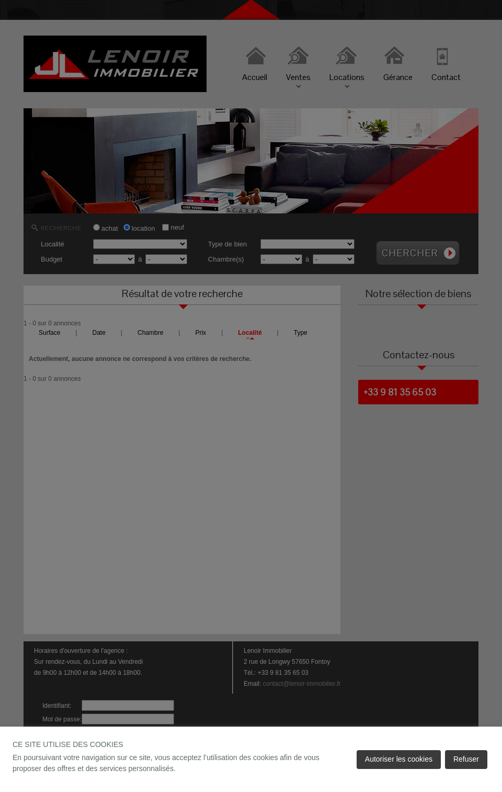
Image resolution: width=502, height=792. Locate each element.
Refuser (466, 759)
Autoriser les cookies (398, 759)
